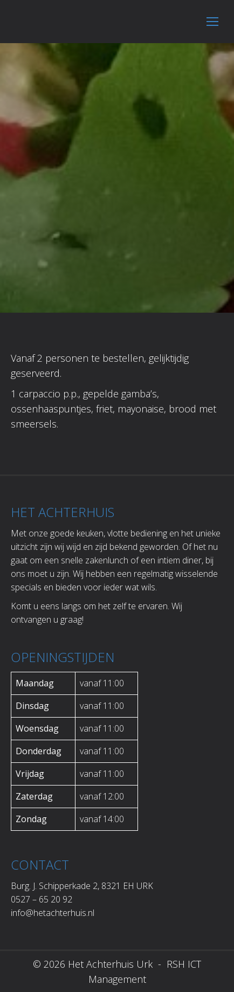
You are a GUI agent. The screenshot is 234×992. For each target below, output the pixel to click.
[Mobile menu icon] (212, 21)
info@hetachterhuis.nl (52, 913)
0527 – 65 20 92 (41, 899)
